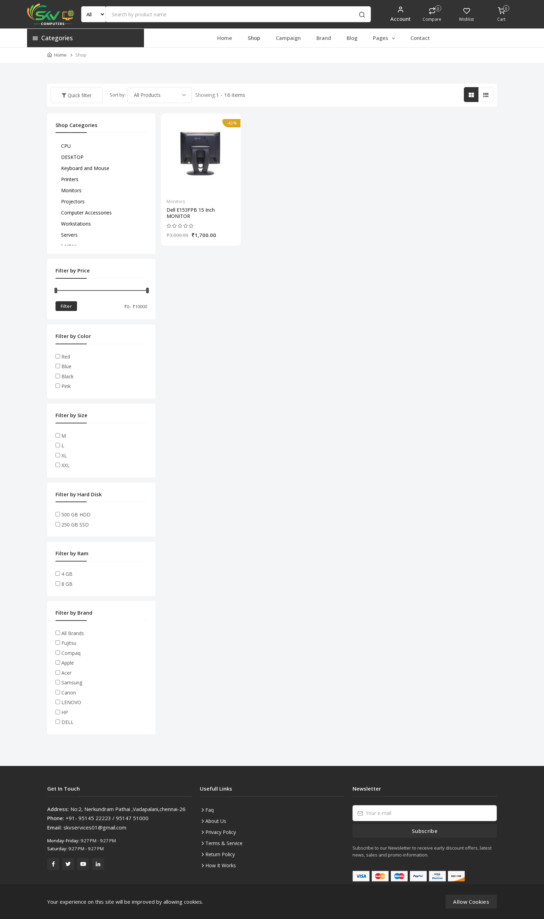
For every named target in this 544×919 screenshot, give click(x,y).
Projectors (73, 201)
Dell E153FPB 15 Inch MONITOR (191, 213)
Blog (352, 37)
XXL (65, 465)
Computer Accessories (86, 212)
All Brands (72, 633)
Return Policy (220, 854)
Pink (66, 386)
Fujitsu (68, 643)
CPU (66, 146)
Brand (323, 37)
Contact (420, 37)
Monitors (176, 201)
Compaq (70, 653)
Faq (209, 810)
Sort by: (118, 95)
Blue (66, 366)
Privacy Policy (220, 832)
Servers (69, 234)
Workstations (76, 223)
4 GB (67, 574)
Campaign (288, 37)
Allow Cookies (471, 901)
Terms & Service (224, 843)
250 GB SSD (75, 524)
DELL (67, 722)
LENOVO (71, 702)
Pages (384, 37)
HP (64, 712)
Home (224, 37)
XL (64, 455)
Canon (68, 692)
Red (65, 356)
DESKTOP (72, 157)
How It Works (220, 865)
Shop (254, 37)
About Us (215, 821)
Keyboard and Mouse (85, 168)
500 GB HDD (76, 514)
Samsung (71, 682)
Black (67, 376)
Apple (67, 662)
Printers (69, 179)
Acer (66, 672)
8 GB (67, 584)
